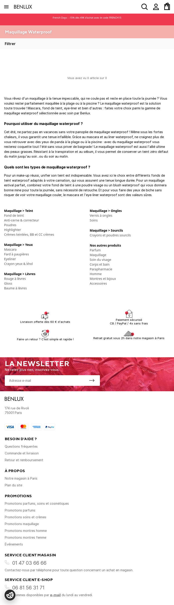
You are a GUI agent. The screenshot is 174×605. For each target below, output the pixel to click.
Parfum (95, 250)
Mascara (10, 249)
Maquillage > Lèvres (19, 274)
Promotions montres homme (26, 531)
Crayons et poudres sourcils (110, 235)
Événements (14, 544)
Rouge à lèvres (15, 278)
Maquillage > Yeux (18, 244)
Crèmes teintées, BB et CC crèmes (29, 234)
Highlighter (12, 230)
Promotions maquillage (22, 524)
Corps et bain (99, 264)
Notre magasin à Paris (21, 478)
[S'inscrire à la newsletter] (92, 380)
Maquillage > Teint (18, 211)
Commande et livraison (22, 453)
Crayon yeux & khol (18, 264)
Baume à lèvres (15, 288)
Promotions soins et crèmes (25, 517)
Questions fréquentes (21, 446)
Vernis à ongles (101, 215)
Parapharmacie (101, 269)
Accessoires (98, 283)
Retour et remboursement (24, 460)
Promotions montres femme (25, 537)
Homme (96, 274)
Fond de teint (14, 215)
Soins (94, 220)
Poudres (10, 225)
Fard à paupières (16, 254)
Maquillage (98, 255)
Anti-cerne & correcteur (21, 220)
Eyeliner (10, 259)
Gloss (8, 283)
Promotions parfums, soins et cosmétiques (37, 503)
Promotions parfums (20, 510)
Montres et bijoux (103, 278)
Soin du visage (100, 259)
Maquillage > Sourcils (106, 230)
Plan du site (13, 485)
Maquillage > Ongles (106, 211)
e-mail (55, 595)
